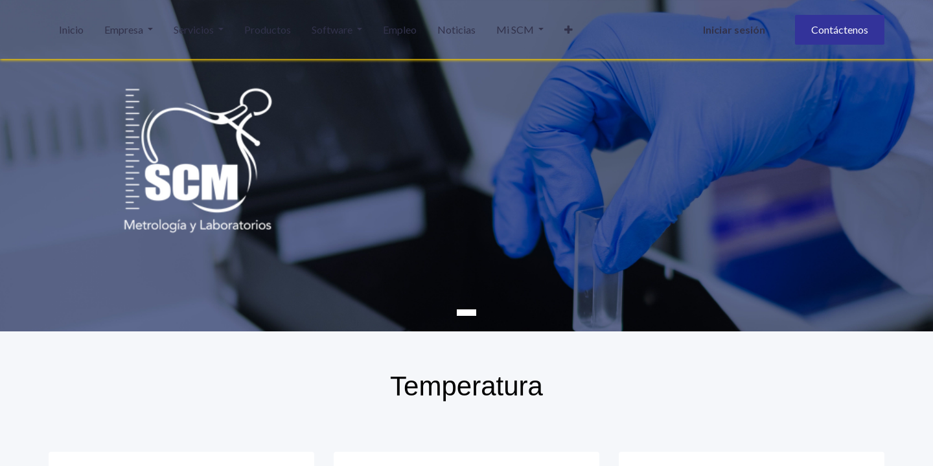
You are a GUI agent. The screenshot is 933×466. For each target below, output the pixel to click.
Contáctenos (839, 29)
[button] (568, 30)
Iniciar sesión (734, 29)
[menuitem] (71, 30)
